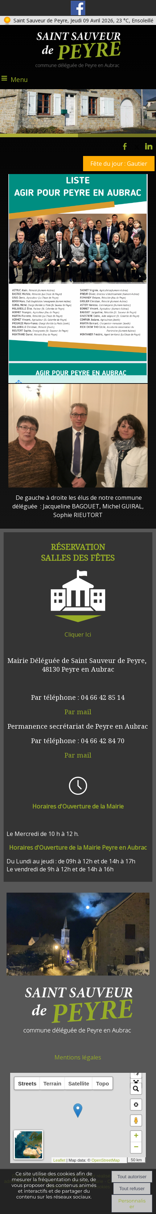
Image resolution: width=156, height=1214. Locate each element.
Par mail (78, 711)
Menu (19, 79)
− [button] (136, 1147)
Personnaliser (131, 1203)
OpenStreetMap (102, 1160)
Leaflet (56, 1160)
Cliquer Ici (78, 634)
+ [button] (136, 1136)
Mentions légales (77, 1057)
